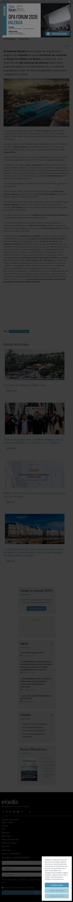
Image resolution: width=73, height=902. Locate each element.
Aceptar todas (57, 885)
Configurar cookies (56, 896)
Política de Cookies (57, 890)
